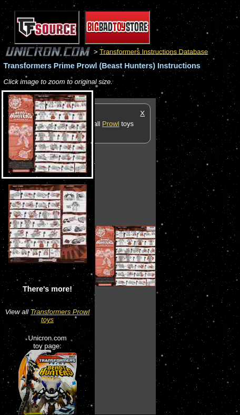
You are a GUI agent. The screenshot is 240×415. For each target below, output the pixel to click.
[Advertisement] (198, 255)
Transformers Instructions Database (153, 51)
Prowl (110, 124)
